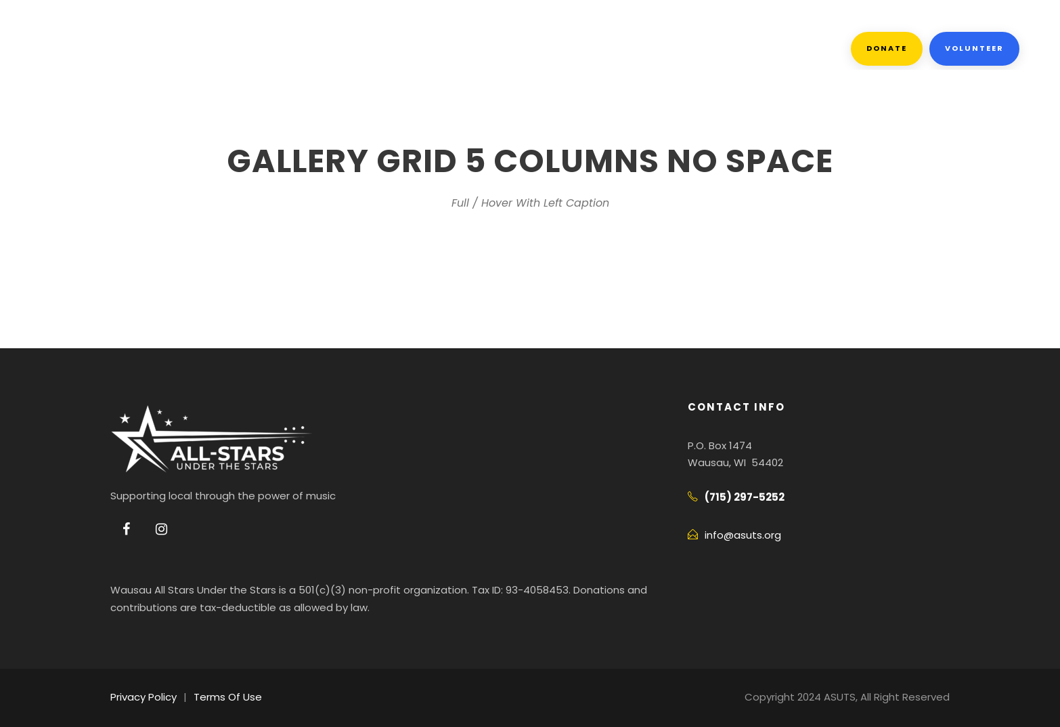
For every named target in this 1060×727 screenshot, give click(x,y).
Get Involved (318, 48)
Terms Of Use (221, 697)
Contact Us (608, 48)
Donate (888, 48)
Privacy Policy (141, 697)
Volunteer (975, 48)
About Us (211, 48)
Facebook (504, 48)
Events (418, 48)
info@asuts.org (739, 535)
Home (133, 48)
